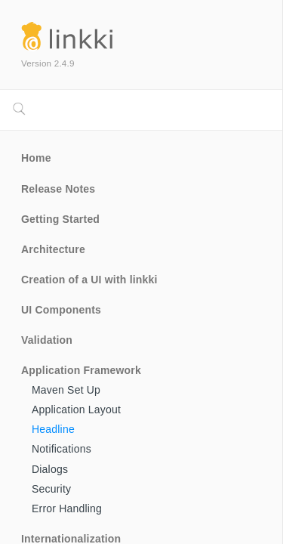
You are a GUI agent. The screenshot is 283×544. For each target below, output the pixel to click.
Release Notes (58, 189)
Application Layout (76, 409)
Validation (46, 340)
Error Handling (67, 508)
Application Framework (81, 370)
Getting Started (60, 219)
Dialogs (50, 469)
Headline (53, 429)
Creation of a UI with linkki (89, 280)
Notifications (61, 449)
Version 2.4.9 (48, 63)
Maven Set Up (66, 390)
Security (51, 489)
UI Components (61, 310)
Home (36, 158)
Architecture (53, 249)
